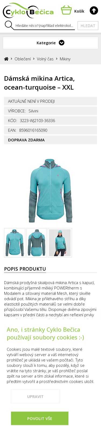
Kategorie (46, 42)
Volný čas (45, 58)
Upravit (35, 403)
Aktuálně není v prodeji (31, 101)
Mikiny (65, 58)
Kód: (12, 120)
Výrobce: (17, 110)
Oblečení (23, 58)
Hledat (88, 25)
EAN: (12, 130)
